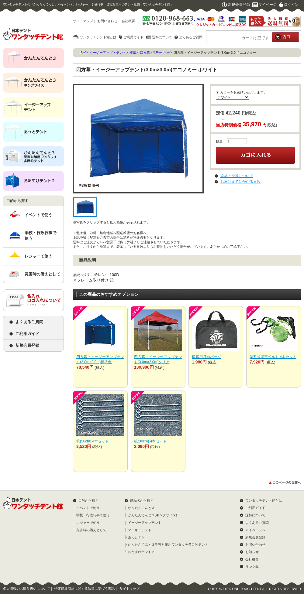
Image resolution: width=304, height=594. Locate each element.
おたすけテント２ (141, 552)
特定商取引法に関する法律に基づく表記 (84, 588)
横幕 (133, 52)
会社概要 (128, 21)
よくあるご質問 (190, 37)
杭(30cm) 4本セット (150, 441)
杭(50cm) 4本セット (92, 441)
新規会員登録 (239, 4)
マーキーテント (139, 530)
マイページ (267, 4)
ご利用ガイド (133, 37)
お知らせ (252, 552)
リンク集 (252, 566)
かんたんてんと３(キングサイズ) (152, 515)
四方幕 (145, 52)
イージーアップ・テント (107, 52)
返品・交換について (236, 176)
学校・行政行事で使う (40, 235)
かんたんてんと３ (141, 508)
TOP (82, 52)
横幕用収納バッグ (206, 357)
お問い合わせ (107, 21)
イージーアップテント (144, 522)
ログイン (291, 4)
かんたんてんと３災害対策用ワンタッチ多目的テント (168, 544)
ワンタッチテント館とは (98, 37)
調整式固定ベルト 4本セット (273, 357)
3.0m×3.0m (161, 52)
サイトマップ (83, 21)
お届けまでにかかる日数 (240, 181)
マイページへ (255, 530)
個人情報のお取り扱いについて (26, 588)
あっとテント (138, 537)
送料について (162, 37)
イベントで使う (38, 215)
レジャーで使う (38, 256)
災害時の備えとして (42, 274)
